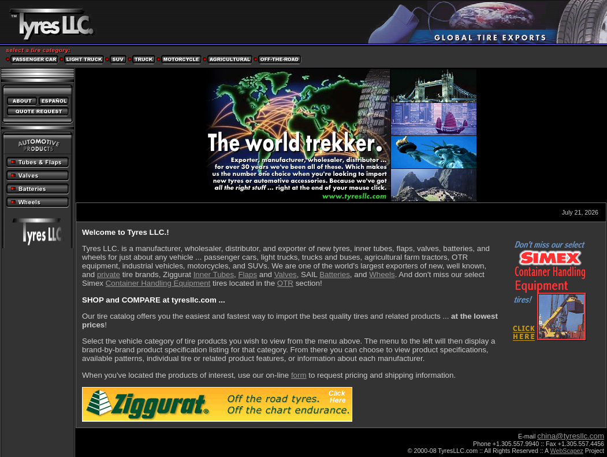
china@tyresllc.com (570, 436)
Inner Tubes (213, 274)
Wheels (381, 274)
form (299, 375)
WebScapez (566, 450)
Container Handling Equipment (158, 283)
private (108, 274)
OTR (285, 283)
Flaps (247, 274)
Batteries (334, 274)
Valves (285, 274)
